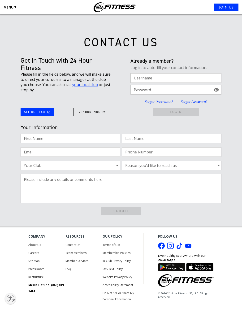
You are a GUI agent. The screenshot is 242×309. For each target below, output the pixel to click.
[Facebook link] (161, 247)
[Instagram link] (170, 247)
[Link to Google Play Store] (171, 267)
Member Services (76, 261)
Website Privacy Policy (117, 277)
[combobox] (66, 165)
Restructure (36, 277)
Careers (33, 253)
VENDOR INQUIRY (92, 112)
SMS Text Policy (113, 269)
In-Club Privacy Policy (117, 261)
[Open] (114, 165)
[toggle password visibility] (216, 90)
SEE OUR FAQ (37, 112)
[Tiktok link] (179, 247)
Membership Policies (116, 253)
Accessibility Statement (118, 285)
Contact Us (72, 245)
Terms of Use (112, 245)
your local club (85, 84)
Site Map (34, 261)
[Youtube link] (188, 247)
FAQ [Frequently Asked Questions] (68, 269)
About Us (34, 245)
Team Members (75, 253)
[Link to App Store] (199, 267)
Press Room (36, 269)
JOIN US (226, 7)
